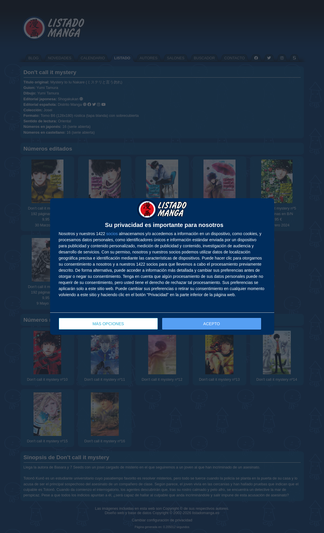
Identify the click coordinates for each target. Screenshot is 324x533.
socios (112, 234)
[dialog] (162, 266)
